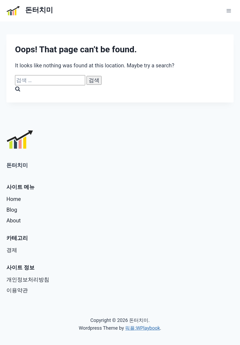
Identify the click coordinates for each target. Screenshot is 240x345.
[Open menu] (229, 10)
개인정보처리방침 (27, 279)
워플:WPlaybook (142, 328)
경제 (11, 250)
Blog (11, 210)
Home (13, 199)
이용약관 (17, 290)
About (13, 220)
